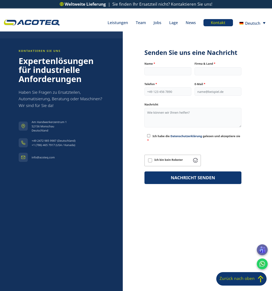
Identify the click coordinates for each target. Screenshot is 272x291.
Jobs (158, 22)
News (190, 22)
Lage (173, 22)
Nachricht (151, 104)
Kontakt (218, 22)
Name (149, 64)
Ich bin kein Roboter (168, 159)
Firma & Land (205, 64)
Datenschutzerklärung (186, 136)
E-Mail (200, 84)
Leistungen (118, 22)
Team (141, 22)
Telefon (150, 84)
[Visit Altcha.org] (195, 160)
